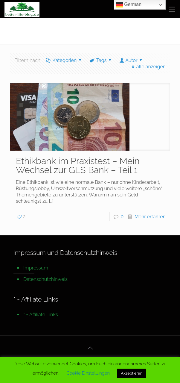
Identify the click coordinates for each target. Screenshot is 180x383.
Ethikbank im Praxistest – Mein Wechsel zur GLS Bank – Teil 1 (78, 165)
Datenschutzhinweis (45, 279)
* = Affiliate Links (40, 314)
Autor (131, 60)
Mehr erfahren (150, 216)
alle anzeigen (147, 66)
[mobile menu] (172, 9)
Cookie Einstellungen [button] (88, 373)
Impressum (35, 268)
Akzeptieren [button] (131, 373)
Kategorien (64, 60)
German (128, 4)
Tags (101, 60)
